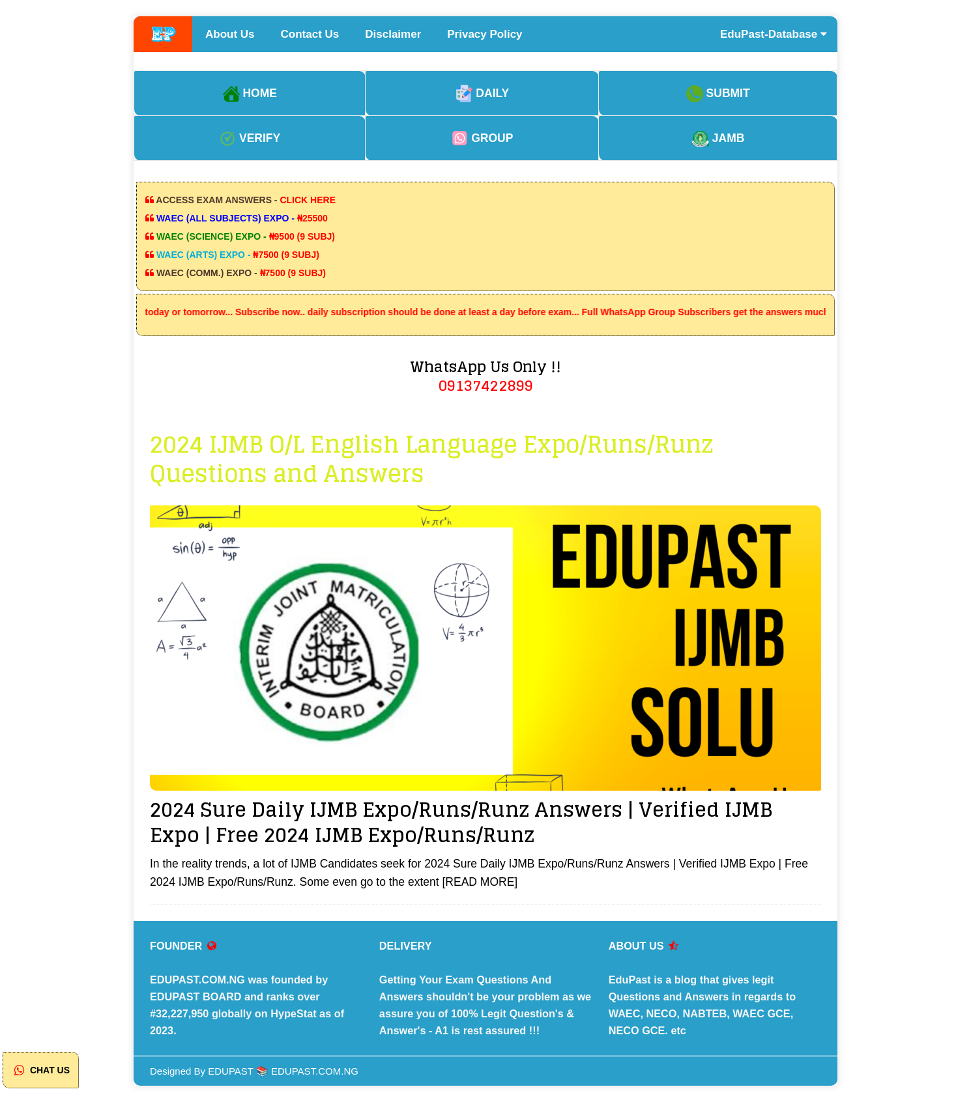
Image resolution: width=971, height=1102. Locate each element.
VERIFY (249, 138)
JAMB (717, 138)
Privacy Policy (484, 34)
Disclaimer (393, 34)
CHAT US (41, 1070)
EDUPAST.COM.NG (314, 1071)
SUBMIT (718, 93)
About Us (230, 34)
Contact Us (310, 34)
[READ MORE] (479, 881)
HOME (250, 93)
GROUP (482, 138)
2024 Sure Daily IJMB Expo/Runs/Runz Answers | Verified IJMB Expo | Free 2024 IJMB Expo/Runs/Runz (461, 822)
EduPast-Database (773, 34)
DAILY (483, 93)
